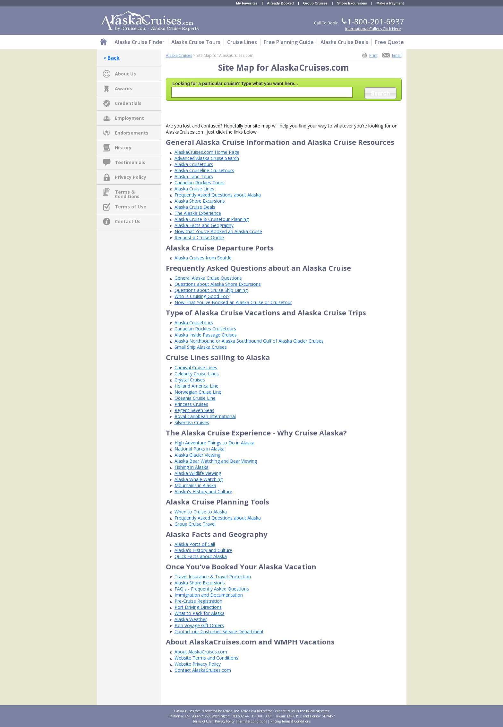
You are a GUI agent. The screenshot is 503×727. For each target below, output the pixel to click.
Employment (129, 118)
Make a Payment (390, 3)
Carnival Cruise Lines (196, 367)
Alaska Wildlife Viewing (198, 473)
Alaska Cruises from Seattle (203, 258)
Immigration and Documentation (209, 595)
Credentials (128, 103)
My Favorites (247, 3)
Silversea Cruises (192, 422)
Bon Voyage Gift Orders (199, 625)
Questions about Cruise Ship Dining (211, 290)
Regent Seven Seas (194, 410)
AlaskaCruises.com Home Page (207, 152)
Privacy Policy (130, 177)
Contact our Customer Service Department (219, 631)
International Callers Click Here (373, 28)
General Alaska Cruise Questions (208, 278)
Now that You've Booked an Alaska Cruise (218, 231)
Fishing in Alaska (192, 467)
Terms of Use (130, 207)
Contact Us (128, 221)
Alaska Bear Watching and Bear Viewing (216, 461)
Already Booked (280, 3)
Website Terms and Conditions (206, 658)
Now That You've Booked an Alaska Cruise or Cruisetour (233, 302)
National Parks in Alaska (200, 449)
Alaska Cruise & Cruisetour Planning (212, 219)
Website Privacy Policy (198, 664)
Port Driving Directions (198, 607)
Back (113, 57)
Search (380, 93)
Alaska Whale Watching (199, 479)
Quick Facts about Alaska (201, 556)
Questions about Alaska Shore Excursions (218, 284)
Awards (123, 88)
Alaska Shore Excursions (200, 201)
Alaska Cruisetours (194, 164)
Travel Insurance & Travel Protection (213, 577)
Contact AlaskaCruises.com (203, 670)
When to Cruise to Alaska (201, 512)
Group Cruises (315, 3)
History (123, 148)
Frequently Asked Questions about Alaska (218, 195)
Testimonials (130, 162)
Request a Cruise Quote (199, 237)
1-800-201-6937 (375, 21)
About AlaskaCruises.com (201, 652)
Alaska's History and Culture (203, 491)
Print (373, 55)
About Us (125, 74)
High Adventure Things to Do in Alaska (214, 443)
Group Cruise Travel (195, 524)
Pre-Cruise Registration (198, 601)
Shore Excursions (352, 3)
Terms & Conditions (127, 192)
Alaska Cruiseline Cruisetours (204, 170)
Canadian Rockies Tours (200, 183)
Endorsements (132, 133)
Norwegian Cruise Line (198, 392)
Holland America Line (196, 386)
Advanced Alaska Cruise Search (207, 158)
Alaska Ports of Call (195, 544)
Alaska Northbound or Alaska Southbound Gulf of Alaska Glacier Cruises (249, 341)
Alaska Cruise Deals (195, 207)
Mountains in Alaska (195, 485)
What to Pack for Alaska (200, 613)
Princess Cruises (191, 404)
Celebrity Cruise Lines (197, 374)
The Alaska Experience (198, 213)
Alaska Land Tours (194, 176)
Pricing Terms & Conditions (290, 721)
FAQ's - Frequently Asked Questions (212, 589)
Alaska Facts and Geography (204, 225)
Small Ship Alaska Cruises (201, 347)
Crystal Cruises (190, 380)
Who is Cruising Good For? (202, 296)
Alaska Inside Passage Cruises (206, 335)
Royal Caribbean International (205, 416)
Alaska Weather (191, 619)
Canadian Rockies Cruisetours (205, 329)
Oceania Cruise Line (195, 398)
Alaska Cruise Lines (194, 189)
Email (397, 55)
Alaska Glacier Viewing (197, 455)
